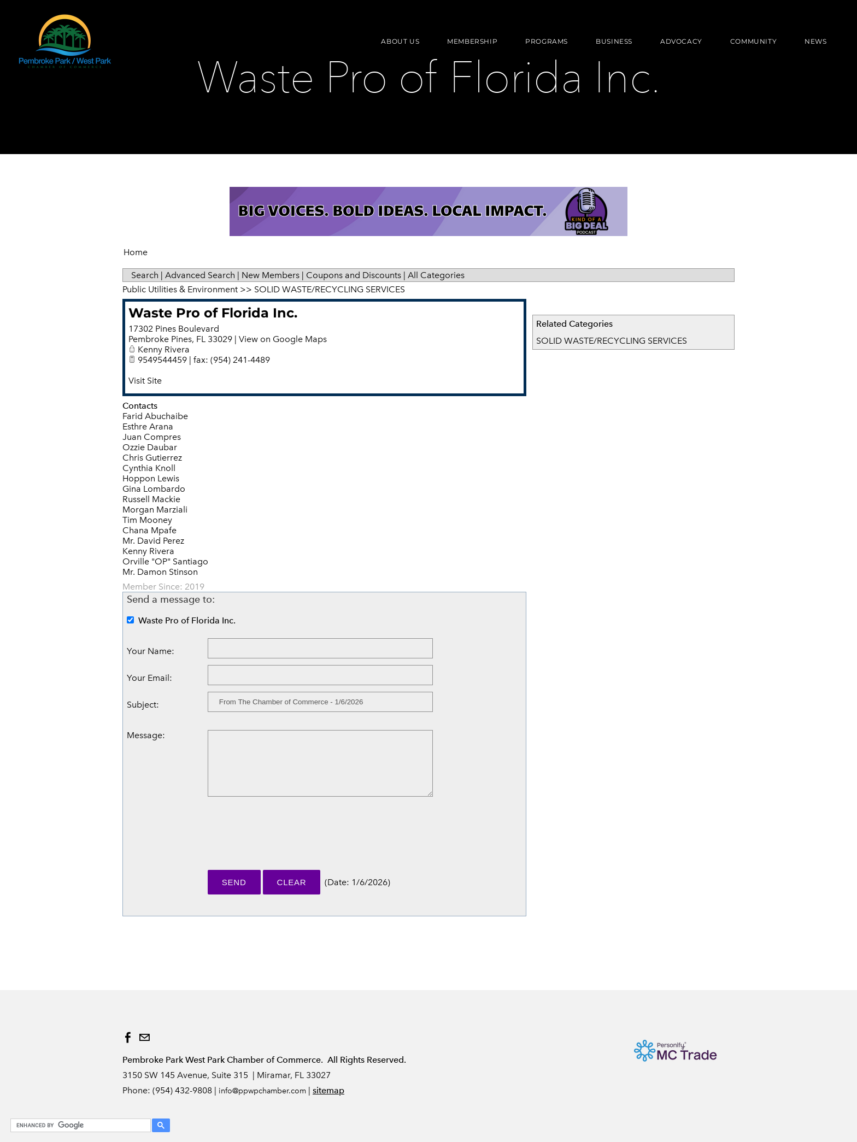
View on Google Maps (283, 339)
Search (145, 275)
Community (747, 46)
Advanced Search (200, 275)
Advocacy (675, 46)
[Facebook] (127, 1037)
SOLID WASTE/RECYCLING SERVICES (611, 340)
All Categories (436, 275)
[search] (79, 1126)
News (810, 46)
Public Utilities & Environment (180, 289)
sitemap (328, 1090)
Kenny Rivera (164, 349)
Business (608, 46)
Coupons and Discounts (353, 275)
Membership (467, 46)
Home (136, 252)
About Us (394, 46)
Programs (541, 46)
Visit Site (145, 380)
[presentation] (291, 838)
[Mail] (144, 1037)
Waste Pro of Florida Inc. (212, 313)
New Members (271, 275)
